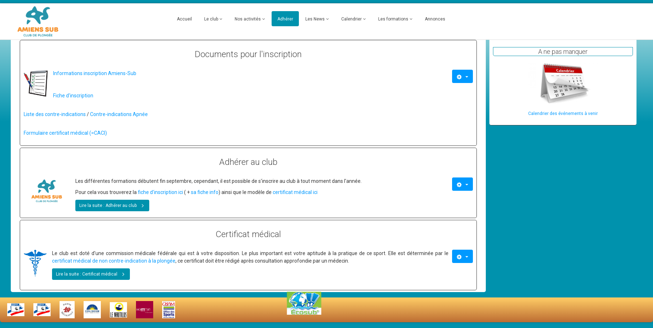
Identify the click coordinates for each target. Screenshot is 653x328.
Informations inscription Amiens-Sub (94, 73)
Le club (211, 19)
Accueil (184, 19)
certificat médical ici (295, 192)
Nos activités (248, 19)
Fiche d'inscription (73, 95)
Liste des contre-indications (55, 114)
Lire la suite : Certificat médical (91, 274)
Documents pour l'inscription (248, 54)
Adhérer (285, 19)
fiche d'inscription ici (160, 192)
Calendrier (351, 19)
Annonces (435, 19)
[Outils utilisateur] (462, 76)
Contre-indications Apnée (119, 114)
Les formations (393, 19)
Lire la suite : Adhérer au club (113, 205)
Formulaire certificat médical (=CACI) (65, 133)
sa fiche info (205, 192)
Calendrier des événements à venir (563, 113)
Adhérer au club (248, 162)
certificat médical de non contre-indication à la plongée (113, 261)
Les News (315, 19)
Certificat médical (248, 234)
